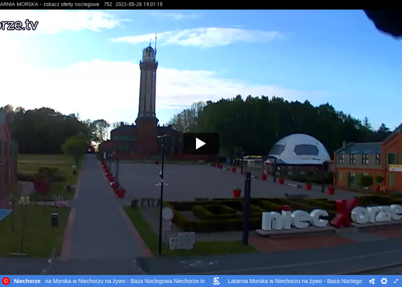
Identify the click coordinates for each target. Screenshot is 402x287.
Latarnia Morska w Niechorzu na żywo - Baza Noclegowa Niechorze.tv (119, 281)
